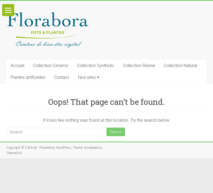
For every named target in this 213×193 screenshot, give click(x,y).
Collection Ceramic (51, 65)
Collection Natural (180, 65)
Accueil (17, 65)
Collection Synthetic (95, 65)
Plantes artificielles (28, 77)
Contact (61, 77)
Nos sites (87, 77)
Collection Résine (139, 65)
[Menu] (8, 10)
